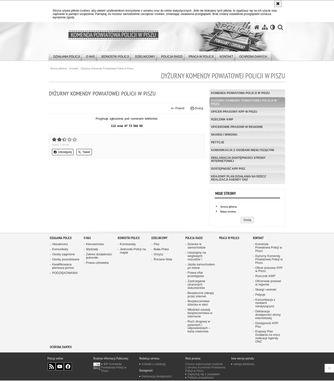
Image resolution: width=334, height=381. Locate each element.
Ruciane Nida (163, 287)
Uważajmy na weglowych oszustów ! (197, 284)
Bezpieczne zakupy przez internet (201, 322)
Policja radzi (194, 265)
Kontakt (74, 68)
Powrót (177, 108)
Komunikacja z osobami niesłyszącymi (242, 150)
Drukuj (196, 108)
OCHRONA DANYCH (61, 375)
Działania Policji (61, 265)
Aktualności (60, 271)
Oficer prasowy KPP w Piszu (234, 111)
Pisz (157, 271)
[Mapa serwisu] (265, 27)
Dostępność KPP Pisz (228, 169)
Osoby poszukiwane (66, 287)
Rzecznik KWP (222, 119)
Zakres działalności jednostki (99, 283)
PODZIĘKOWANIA (65, 300)
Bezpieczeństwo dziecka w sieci (199, 331)
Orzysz (158, 282)
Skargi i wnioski (224, 135)
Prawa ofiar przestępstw (196, 302)
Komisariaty (128, 271)
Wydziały (92, 276)
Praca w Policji (229, 265)
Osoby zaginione (63, 282)
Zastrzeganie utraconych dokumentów (196, 312)
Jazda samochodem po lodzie (201, 294)
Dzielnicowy (159, 265)
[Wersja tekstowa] (272, 27)
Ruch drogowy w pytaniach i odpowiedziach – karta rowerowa (199, 354)
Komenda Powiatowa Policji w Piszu (240, 93)
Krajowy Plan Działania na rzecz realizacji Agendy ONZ (238, 178)
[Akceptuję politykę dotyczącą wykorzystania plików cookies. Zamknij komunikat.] (278, 3)
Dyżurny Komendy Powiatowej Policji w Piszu (108, 68)
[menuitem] (66, 56)
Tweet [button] (85, 152)
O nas (87, 265)
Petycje (217, 142)
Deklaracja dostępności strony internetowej (238, 159)
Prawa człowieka (97, 290)
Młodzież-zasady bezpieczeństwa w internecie (200, 341)
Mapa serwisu (228, 211)
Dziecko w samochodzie (197, 273)
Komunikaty (60, 276)
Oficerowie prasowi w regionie (237, 127)
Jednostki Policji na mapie (133, 278)
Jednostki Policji (129, 265)
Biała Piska (161, 276)
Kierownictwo (95, 271)
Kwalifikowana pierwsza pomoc (63, 294)
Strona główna (59, 68)
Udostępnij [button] (64, 152)
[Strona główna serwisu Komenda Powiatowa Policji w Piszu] (257, 27)
